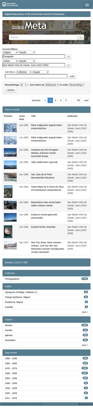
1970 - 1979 (11, 368)
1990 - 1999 (11, 358)
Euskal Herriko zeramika (43, 227)
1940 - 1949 (11, 383)
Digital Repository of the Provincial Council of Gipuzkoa (34, 14)
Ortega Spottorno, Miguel (17, 297)
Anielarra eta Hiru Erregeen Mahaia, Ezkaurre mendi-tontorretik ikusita (44, 152)
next (86, 100)
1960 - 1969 (11, 373)
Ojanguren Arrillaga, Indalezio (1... (22, 292)
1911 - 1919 (11, 398)
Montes (8, 325)
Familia (8, 330)
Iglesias (8, 335)
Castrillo (9, 307)
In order (64, 85)
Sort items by (37, 85)
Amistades (10, 340)
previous (36, 100)
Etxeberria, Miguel (14, 302)
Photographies (12, 279)
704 (78, 100)
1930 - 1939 (11, 388)
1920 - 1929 (11, 393)
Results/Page (12, 85)
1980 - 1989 (11, 363)
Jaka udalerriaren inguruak (44, 162)
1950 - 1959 (11, 378)
